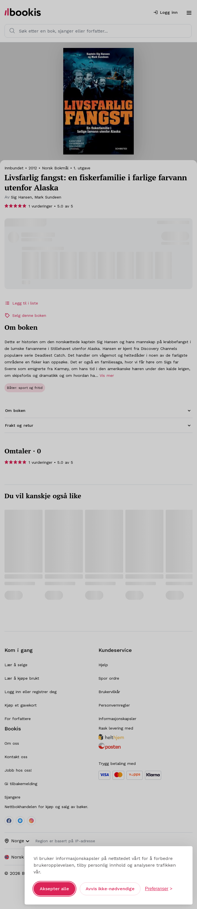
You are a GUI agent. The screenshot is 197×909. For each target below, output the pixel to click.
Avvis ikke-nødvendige (110, 888)
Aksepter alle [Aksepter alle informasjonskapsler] (54, 888)
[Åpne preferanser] (158, 889)
